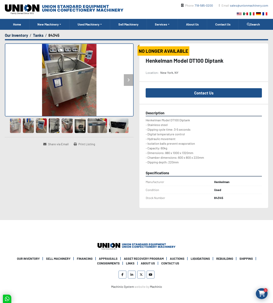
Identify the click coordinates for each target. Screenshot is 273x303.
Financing (85, 258)
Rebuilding (224, 258)
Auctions (177, 258)
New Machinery (48, 24)
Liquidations (200, 258)
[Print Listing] (84, 144)
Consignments (108, 263)
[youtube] (150, 274)
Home (17, 24)
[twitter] (141, 274)
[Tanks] (38, 35)
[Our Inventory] (16, 35)
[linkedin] (132, 274)
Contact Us (222, 24)
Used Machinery (88, 24)
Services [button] (161, 24)
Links (130, 263)
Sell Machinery (128, 24)
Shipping (246, 258)
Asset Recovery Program (144, 258)
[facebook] (122, 274)
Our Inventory (28, 258)
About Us (192, 24)
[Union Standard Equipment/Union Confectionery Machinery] (137, 246)
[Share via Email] (56, 144)
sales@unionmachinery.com (249, 5)
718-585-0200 (204, 5)
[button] (49, 24)
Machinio (156, 286)
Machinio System (122, 286)
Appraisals (108, 258)
